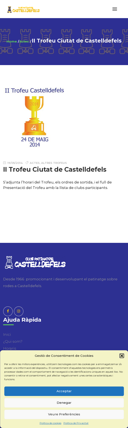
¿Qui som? (12, 341)
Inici (7, 334)
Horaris (9, 348)
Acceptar (64, 391)
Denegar (64, 403)
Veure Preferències (64, 414)
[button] (122, 356)
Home (12, 41)
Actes (24, 41)
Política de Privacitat (76, 423)
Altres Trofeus (54, 163)
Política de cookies (50, 423)
